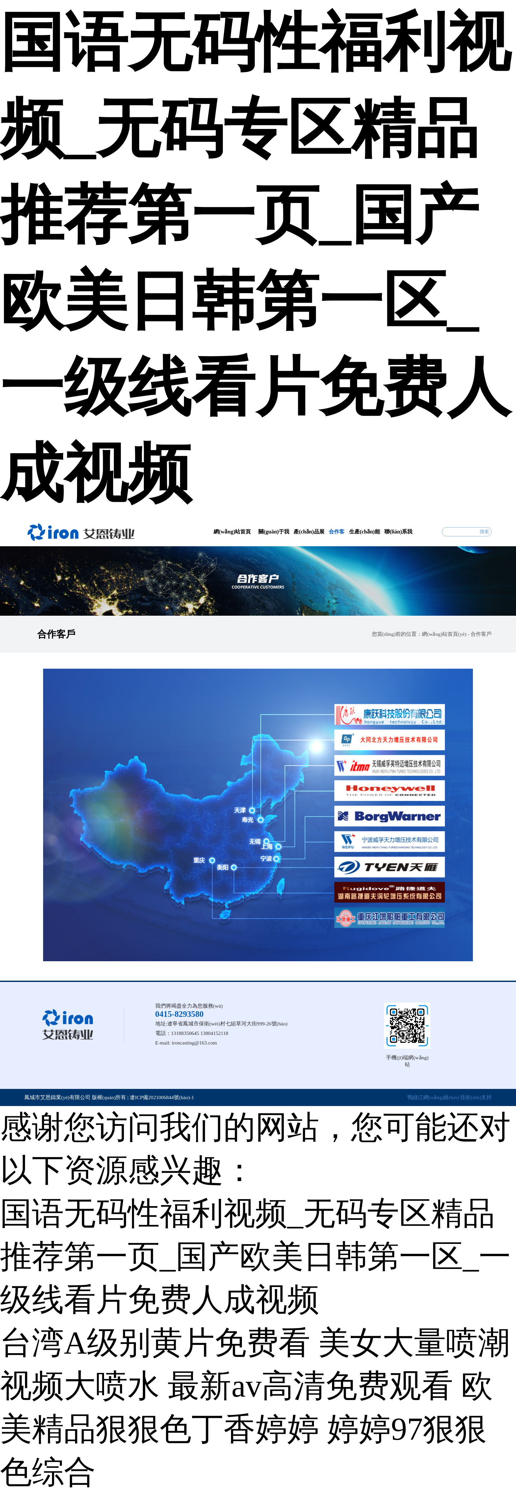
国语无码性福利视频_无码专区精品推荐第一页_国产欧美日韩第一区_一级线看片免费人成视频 (255, 1256)
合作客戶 (481, 634)
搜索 (484, 531)
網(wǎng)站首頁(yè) (444, 634)
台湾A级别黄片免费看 (155, 1342)
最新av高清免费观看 (310, 1386)
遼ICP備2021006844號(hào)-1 (162, 1097)
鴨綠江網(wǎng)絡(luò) (433, 1097)
